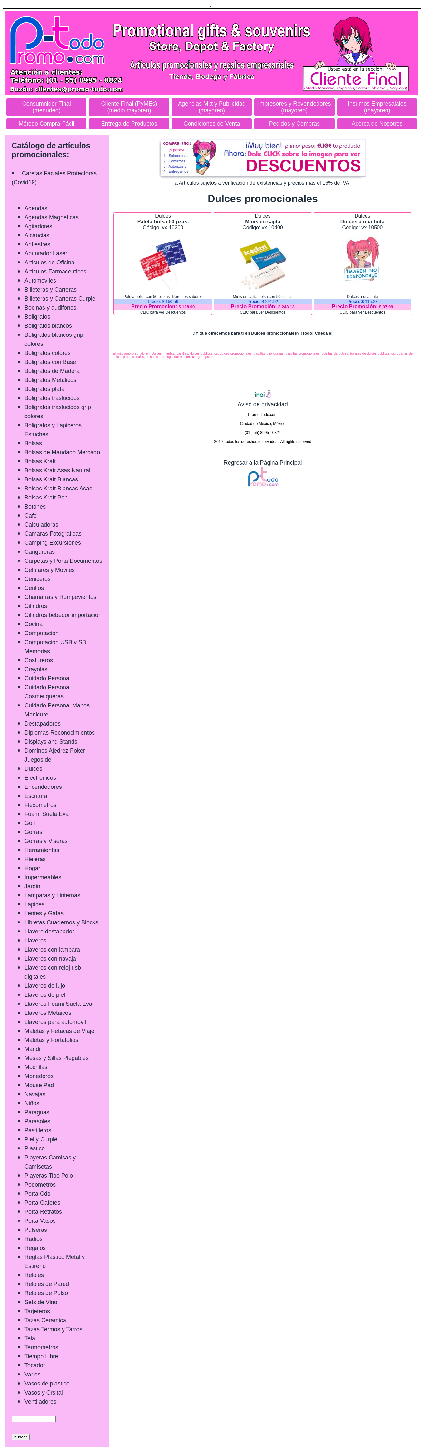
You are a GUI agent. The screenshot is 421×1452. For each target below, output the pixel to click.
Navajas (34, 1094)
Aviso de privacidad (263, 400)
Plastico (34, 1148)
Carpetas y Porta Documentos (63, 561)
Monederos (39, 1076)
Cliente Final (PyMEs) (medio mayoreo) (129, 107)
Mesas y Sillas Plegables (56, 1058)
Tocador (34, 1365)
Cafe (30, 515)
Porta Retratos (43, 1212)
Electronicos (40, 778)
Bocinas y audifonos (50, 307)
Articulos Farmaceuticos (55, 271)
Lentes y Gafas (44, 913)
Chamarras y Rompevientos (60, 597)
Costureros (38, 660)
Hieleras (35, 859)
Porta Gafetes (42, 1203)
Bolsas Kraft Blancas (51, 479)
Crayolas (35, 669)
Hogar (32, 868)
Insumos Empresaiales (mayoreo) (377, 107)
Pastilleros (37, 1130)
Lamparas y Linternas (52, 895)
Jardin (32, 886)
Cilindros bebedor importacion (63, 615)
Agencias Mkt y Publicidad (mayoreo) (212, 107)
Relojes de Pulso (46, 1293)
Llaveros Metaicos (47, 1013)
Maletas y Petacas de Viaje (59, 1031)
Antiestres (37, 244)
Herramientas (41, 850)
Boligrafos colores (47, 353)
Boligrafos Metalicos (50, 380)
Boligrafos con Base (50, 362)
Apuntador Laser (45, 253)
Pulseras (35, 1230)
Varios (32, 1374)
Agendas (35, 208)
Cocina (33, 624)
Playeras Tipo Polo (48, 1175)
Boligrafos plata (44, 389)
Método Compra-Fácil (46, 123)
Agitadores (38, 226)
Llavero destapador (49, 931)
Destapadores (42, 723)
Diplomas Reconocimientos (59, 732)
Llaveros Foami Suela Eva (58, 1004)
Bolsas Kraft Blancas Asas (58, 488)
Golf (29, 823)
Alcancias (36, 235)
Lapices (34, 904)
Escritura (35, 796)
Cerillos (34, 588)
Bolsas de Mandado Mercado (62, 452)
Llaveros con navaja (50, 958)
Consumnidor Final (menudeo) (46, 107)
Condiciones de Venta (211, 123)
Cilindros (35, 606)
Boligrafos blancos (48, 326)
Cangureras (39, 552)
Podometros (40, 1184)
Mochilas (35, 1067)
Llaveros (35, 940)
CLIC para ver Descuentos (163, 312)
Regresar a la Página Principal (262, 462)
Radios (33, 1239)
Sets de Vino (40, 1302)
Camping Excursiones (52, 543)
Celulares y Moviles (49, 570)
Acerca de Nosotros (377, 123)
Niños (31, 1103)
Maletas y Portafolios (51, 1040)
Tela (29, 1338)
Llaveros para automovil (55, 1022)
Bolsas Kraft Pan (46, 497)
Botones (35, 506)
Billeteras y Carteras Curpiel (60, 298)
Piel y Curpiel (41, 1139)
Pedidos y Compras (294, 123)
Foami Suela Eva (46, 814)
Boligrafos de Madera (52, 371)
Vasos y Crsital (43, 1392)
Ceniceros (37, 579)
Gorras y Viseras (46, 841)
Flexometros (40, 805)
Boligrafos (37, 317)
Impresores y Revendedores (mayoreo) (294, 107)
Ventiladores (40, 1401)
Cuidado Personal (47, 678)
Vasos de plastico (47, 1383)
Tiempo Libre (41, 1356)
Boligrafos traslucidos (52, 398)
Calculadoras (41, 524)
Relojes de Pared (46, 1284)
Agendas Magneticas (51, 217)
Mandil (33, 1049)
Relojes (34, 1275)
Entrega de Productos (129, 123)
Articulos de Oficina (49, 262)
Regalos (35, 1248)
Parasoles (37, 1121)
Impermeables (42, 877)
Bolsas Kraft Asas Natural (57, 470)
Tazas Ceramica (45, 1320)
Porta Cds (37, 1193)
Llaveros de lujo (44, 986)
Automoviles (40, 280)
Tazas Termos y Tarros (53, 1329)
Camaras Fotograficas (53, 533)
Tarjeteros (37, 1311)
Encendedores (43, 787)
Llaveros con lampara (52, 949)
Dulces (33, 769)
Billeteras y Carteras (50, 289)
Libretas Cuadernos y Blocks (61, 922)
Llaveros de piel (44, 995)
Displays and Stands (50, 741)
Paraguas (36, 1112)
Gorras (33, 832)
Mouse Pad (39, 1085)
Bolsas (33, 443)
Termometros (41, 1347)
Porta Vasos (40, 1221)
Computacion (41, 633)
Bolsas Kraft (40, 461)
